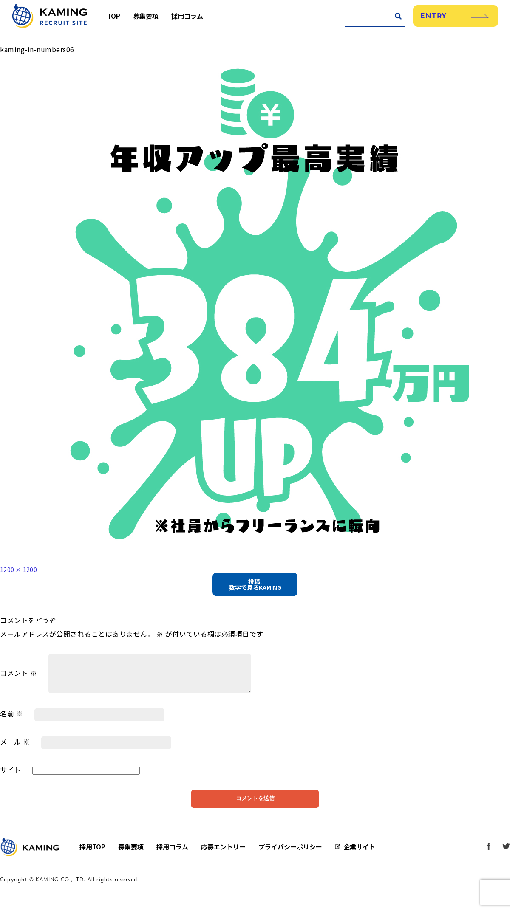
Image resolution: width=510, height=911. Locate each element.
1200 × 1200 (21, 569)
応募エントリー (223, 854)
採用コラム (192, 20)
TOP (118, 20)
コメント (18, 676)
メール (15, 745)
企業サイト (359, 854)
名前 (11, 717)
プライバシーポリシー (290, 854)
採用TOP (92, 854)
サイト (10, 772)
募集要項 (151, 20)
